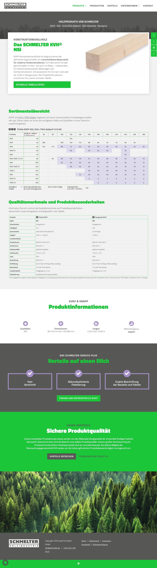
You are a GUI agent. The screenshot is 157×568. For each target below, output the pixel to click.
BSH (59, 25)
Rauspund (102, 25)
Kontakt (148, 6)
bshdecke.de (123, 540)
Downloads (85, 544)
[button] (5, 562)
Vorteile (112, 6)
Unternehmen (129, 6)
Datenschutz (94, 540)
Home (83, 540)
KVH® (52, 25)
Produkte (78, 6)
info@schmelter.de (52, 548)
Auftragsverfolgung (100, 544)
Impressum (106, 540)
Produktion (97, 6)
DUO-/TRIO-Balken (27, 117)
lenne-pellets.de (125, 544)
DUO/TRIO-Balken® (71, 25)
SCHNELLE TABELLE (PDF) (30, 84)
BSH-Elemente (89, 25)
